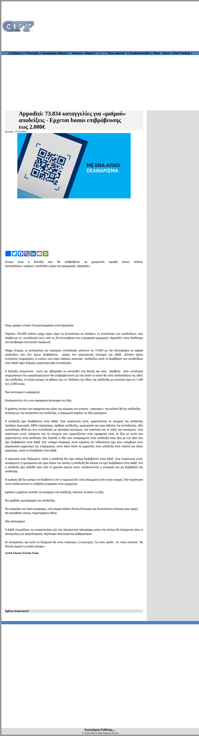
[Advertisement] (117, 26)
